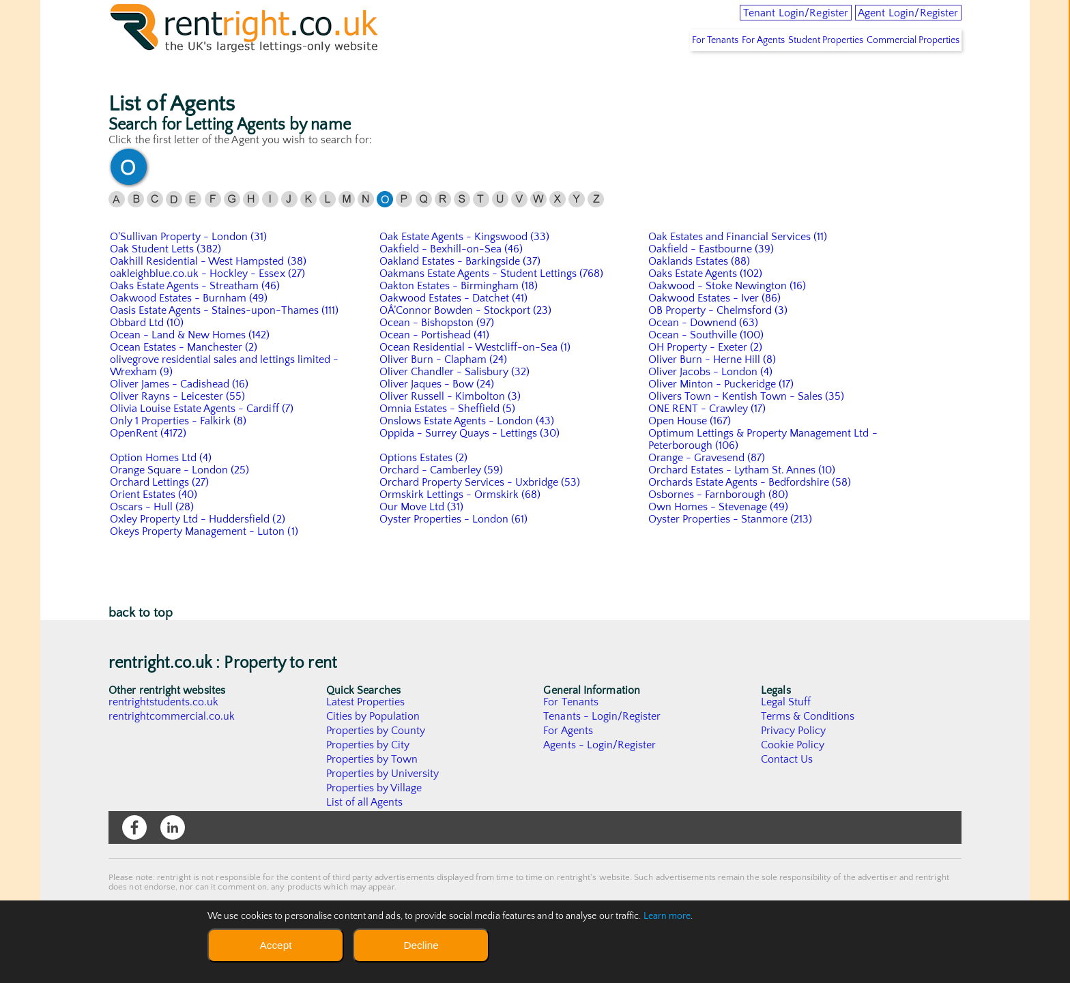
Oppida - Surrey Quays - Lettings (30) (470, 462)
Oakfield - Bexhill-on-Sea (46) (451, 278)
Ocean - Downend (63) (704, 351)
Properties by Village (374, 816)
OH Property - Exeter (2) (706, 376)
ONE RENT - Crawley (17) (707, 437)
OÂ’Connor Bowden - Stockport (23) (466, 339)
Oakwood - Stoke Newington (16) (727, 314)
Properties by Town (372, 788)
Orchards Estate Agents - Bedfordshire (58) (750, 511)
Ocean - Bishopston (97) (437, 351)
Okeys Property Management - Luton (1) (205, 560)
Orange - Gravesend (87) (707, 486)
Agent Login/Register (892, 20)
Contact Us (787, 788)
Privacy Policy (793, 759)
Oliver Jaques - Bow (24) (437, 413)
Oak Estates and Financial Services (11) (738, 265)
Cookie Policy (793, 773)
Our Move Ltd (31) (421, 535)
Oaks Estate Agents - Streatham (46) (196, 314)
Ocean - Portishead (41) (435, 363)
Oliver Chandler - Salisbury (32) (455, 400)
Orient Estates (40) (154, 523)
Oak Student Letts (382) (166, 278)
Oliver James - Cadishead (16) (180, 413)
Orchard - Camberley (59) (441, 499)
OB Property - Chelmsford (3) (718, 339)
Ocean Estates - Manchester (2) (184, 376)
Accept (275, 945)
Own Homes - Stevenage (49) (719, 535)
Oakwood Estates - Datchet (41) (454, 327)
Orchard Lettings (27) (160, 511)
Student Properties (805, 69)
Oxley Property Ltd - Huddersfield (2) (198, 548)
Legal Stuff (786, 730)
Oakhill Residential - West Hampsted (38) (209, 290)
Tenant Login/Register (745, 20)
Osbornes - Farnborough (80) (719, 523)
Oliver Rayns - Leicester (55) (178, 425)
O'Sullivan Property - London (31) (189, 265)
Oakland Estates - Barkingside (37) (461, 290)
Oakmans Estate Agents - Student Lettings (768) (492, 302)
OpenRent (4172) (148, 462)
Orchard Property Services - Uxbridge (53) (480, 511)
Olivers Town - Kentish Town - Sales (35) (747, 425)
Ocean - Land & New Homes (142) (190, 363)
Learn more (667, 916)
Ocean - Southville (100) (706, 363)
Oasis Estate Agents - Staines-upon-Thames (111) (225, 339)
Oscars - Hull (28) (152, 535)
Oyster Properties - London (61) (454, 548)
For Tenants (666, 69)
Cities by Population (373, 745)
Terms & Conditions (808, 745)
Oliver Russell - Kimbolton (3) (450, 425)
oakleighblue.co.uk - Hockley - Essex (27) (208, 302)
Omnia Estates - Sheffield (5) (448, 437)
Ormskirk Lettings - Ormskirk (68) (461, 523)
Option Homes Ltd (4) (161, 486)
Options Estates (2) (424, 486)
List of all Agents (364, 831)
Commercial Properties (906, 69)
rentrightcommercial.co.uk (172, 745)
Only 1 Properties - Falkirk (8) (179, 449)
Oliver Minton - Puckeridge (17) (721, 413)
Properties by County (376, 759)
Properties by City (368, 773)
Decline (420, 945)
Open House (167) (690, 449)
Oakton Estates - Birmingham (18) (459, 314)
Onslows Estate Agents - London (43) (467, 449)
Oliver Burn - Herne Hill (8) (712, 388)
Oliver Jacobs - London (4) (711, 400)
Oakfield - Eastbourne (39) (711, 278)
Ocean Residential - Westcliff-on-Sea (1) (476, 376)
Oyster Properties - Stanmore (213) (731, 548)
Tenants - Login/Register (602, 745)
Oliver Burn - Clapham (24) (443, 388)
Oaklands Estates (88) (699, 290)
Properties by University (383, 802)
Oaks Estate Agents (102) (706, 302)
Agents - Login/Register (599, 773)
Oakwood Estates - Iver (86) (715, 327)
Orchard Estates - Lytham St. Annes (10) (742, 499)
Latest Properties (365, 730)
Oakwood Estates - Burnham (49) (189, 327)
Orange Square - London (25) (180, 499)
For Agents (728, 69)
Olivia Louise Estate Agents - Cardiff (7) (202, 437)
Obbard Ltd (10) (147, 351)
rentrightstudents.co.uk (164, 730)
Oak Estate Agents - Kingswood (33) (465, 265)
